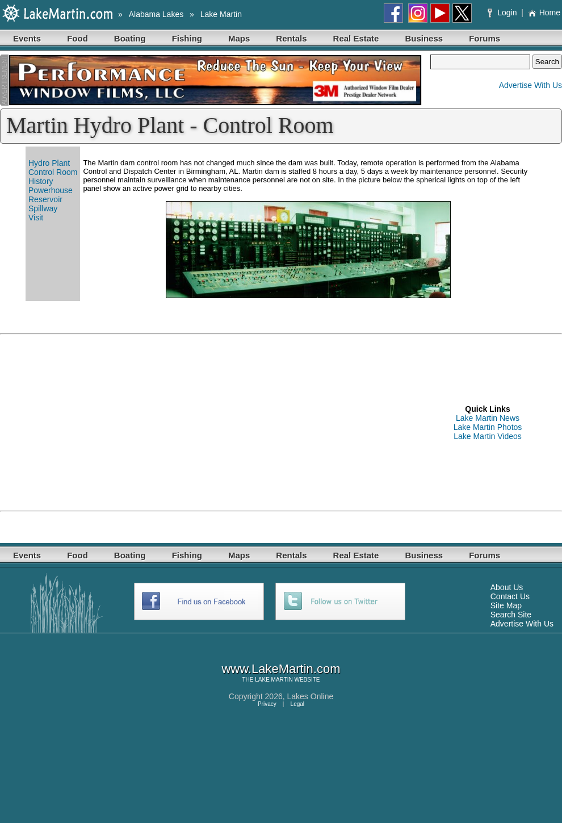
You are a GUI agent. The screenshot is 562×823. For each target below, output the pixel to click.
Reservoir (45, 199)
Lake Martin (221, 14)
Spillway (42, 208)
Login (503, 12)
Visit (35, 217)
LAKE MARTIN (274, 679)
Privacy (267, 704)
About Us (506, 587)
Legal (297, 704)
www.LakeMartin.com (280, 669)
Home (544, 12)
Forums (484, 38)
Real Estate (356, 38)
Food (77, 38)
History (40, 181)
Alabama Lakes (156, 14)
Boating (130, 38)
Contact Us (510, 596)
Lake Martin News (487, 418)
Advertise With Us (530, 85)
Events (27, 38)
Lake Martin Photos (488, 427)
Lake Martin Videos (488, 436)
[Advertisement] (168, 422)
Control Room (52, 172)
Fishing (187, 38)
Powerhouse (50, 190)
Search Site (510, 614)
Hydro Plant (49, 163)
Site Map (506, 605)
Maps (239, 38)
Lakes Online (310, 696)
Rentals (291, 38)
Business (424, 38)
